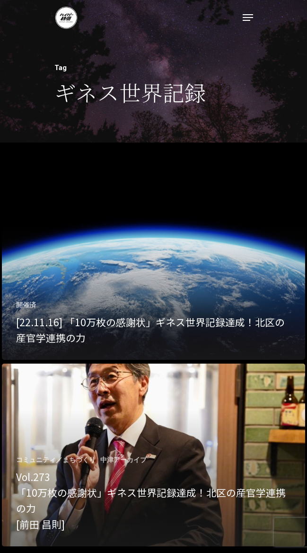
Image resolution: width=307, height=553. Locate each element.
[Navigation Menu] (248, 17)
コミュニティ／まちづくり (56, 460)
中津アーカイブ (123, 460)
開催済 (26, 305)
